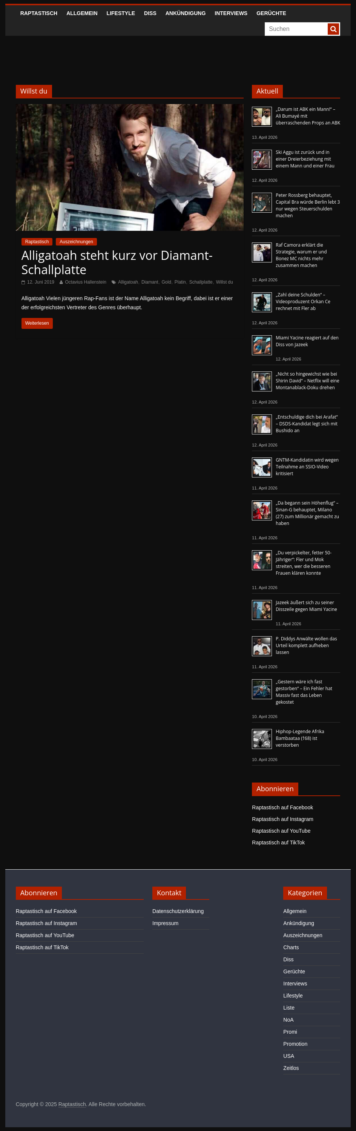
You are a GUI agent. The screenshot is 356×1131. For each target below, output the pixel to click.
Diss (150, 13)
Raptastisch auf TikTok (278, 842)
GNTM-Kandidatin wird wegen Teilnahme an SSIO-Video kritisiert (307, 467)
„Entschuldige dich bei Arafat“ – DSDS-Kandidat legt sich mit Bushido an (307, 424)
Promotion (295, 1044)
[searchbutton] (333, 29)
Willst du (224, 282)
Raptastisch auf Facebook (282, 807)
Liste (289, 1008)
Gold (166, 282)
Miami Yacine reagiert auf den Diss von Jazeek (307, 341)
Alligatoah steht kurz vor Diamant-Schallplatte (117, 262)
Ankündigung (186, 13)
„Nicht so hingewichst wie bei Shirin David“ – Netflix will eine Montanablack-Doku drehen (307, 381)
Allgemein (81, 13)
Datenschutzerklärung (178, 911)
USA (288, 1056)
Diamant (149, 282)
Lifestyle (121, 13)
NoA (288, 1020)
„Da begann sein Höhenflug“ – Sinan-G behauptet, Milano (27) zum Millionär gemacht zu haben (307, 513)
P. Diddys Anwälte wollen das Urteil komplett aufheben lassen (306, 645)
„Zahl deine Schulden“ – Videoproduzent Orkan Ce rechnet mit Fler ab (303, 302)
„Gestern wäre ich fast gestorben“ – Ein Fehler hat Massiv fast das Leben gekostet (304, 691)
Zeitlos (291, 1068)
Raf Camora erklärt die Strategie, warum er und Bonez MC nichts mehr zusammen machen (301, 255)
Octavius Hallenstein (85, 282)
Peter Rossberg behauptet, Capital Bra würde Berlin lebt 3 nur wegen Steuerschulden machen (308, 205)
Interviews (231, 13)
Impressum (165, 923)
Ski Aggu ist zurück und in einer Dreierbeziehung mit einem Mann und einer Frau (305, 159)
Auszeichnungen (76, 241)
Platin (180, 282)
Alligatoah (128, 282)
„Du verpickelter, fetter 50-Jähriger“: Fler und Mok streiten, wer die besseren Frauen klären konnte (303, 562)
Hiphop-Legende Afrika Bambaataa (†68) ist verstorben (300, 738)
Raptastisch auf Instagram (282, 819)
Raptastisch (39, 13)
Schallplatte (201, 282)
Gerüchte (271, 13)
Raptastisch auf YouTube (281, 831)
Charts (291, 947)
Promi (290, 1032)
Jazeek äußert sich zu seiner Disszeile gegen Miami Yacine (306, 605)
